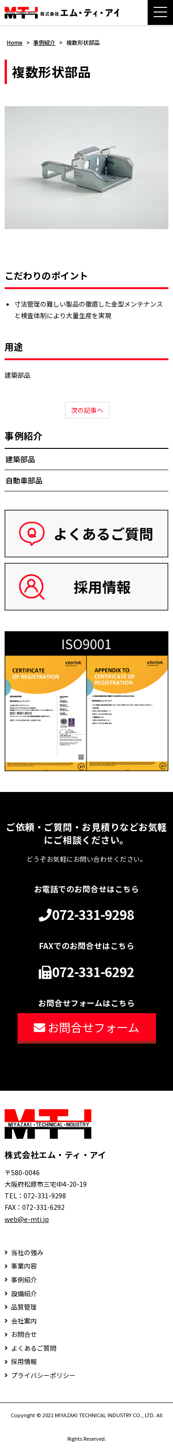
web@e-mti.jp (27, 1219)
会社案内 (24, 1321)
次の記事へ (87, 410)
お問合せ (24, 1334)
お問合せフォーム (86, 1027)
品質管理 (24, 1307)
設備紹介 (24, 1293)
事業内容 (24, 1266)
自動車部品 (24, 480)
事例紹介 (23, 435)
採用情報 (24, 1361)
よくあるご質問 (33, 1348)
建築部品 (20, 459)
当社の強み (27, 1252)
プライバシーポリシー (43, 1375)
